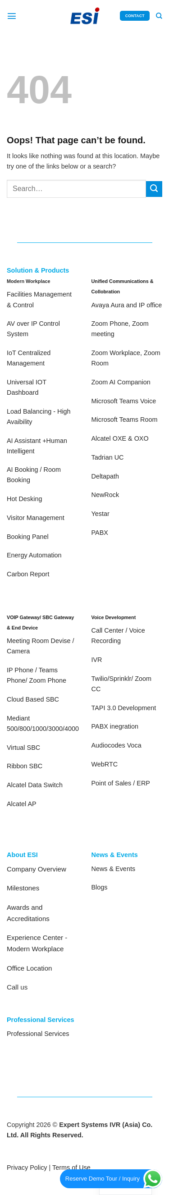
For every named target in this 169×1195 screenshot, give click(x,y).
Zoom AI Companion (121, 382)
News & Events (113, 868)
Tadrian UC (107, 457)
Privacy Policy (27, 1167)
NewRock (105, 494)
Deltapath (105, 476)
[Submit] (154, 189)
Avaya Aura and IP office (126, 305)
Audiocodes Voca (116, 745)
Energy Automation (34, 555)
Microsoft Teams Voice (123, 401)
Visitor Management (35, 517)
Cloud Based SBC (33, 699)
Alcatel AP (22, 803)
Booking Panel (28, 536)
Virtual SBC (23, 747)
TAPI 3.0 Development (123, 708)
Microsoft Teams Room (124, 419)
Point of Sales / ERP (120, 783)
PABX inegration (115, 726)
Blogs (99, 887)
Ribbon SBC (24, 766)
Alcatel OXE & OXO (120, 438)
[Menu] (12, 15)
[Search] (159, 16)
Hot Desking (24, 498)
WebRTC (104, 764)
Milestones (23, 888)
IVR (96, 659)
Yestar (100, 513)
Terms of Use (71, 1167)
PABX (99, 532)
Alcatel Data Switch (35, 785)
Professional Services (38, 1033)
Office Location (29, 968)
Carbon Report (28, 574)
